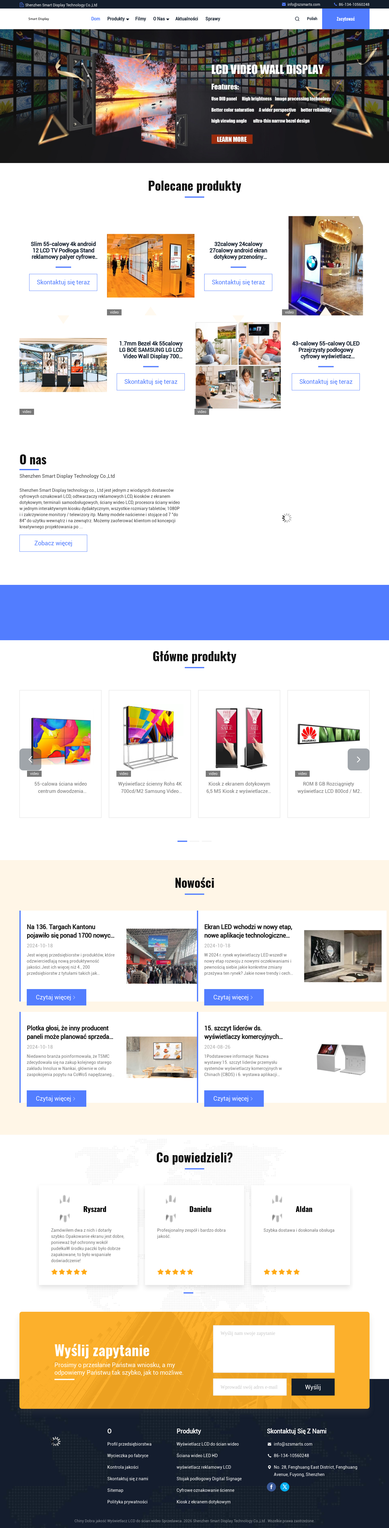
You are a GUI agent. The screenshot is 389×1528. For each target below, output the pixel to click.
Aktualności (186, 18)
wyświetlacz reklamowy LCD (204, 1467)
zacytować (346, 19)
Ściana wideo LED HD (197, 1455)
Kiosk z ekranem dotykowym (204, 1501)
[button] (30, 759)
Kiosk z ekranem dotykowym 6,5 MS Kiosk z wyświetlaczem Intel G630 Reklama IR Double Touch (239, 788)
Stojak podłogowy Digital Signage (209, 1478)
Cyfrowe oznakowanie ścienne (205, 1490)
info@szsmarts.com (301, 4)
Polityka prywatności (127, 1501)
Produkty (117, 18)
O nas (160, 18)
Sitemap (115, 1490)
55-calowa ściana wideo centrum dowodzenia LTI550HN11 (60, 788)
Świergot (284, 1487)
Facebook (271, 1487)
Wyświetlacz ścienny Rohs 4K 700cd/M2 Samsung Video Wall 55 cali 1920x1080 (150, 788)
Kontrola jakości (123, 1467)
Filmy (140, 18)
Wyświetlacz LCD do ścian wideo (208, 1444)
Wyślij (313, 1387)
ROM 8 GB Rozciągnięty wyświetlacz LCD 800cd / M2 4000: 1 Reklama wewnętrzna (328, 788)
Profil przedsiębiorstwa (129, 1444)
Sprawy (212, 18)
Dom (95, 18)
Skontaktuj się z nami (127, 1478)
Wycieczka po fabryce (127, 1455)
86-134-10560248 (351, 4)
